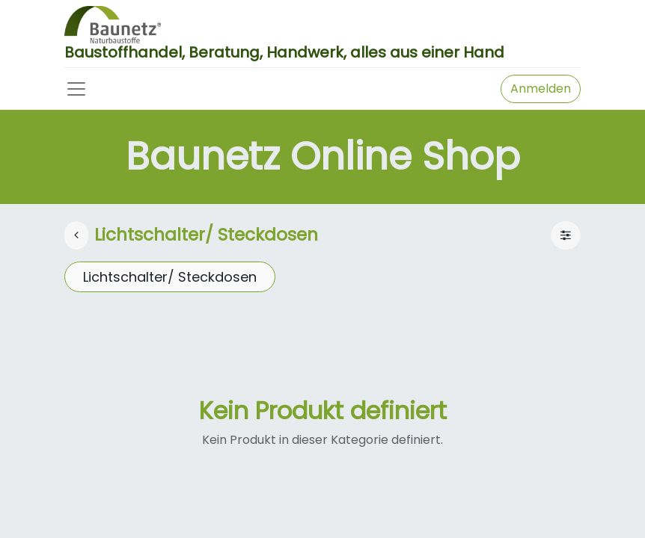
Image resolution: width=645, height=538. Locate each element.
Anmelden (540, 88)
